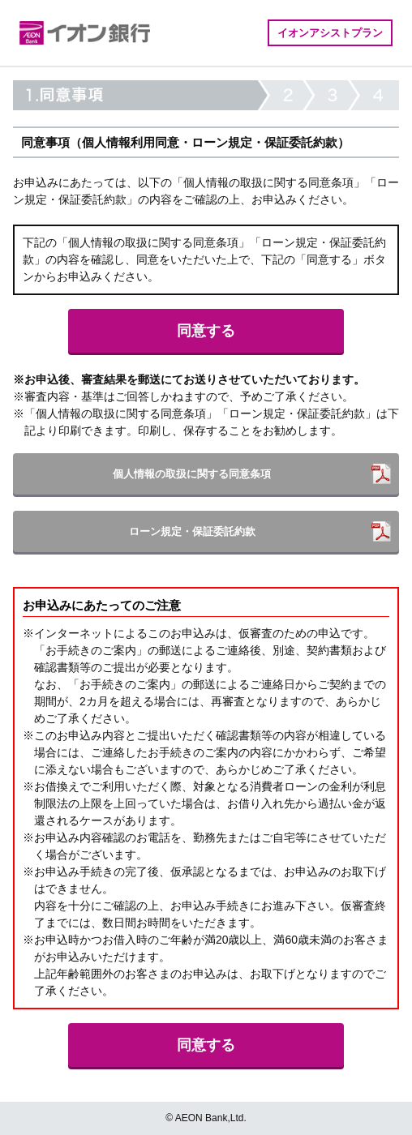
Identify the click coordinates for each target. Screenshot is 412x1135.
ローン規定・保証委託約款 (192, 531)
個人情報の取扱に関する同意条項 (192, 474)
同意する (206, 331)
